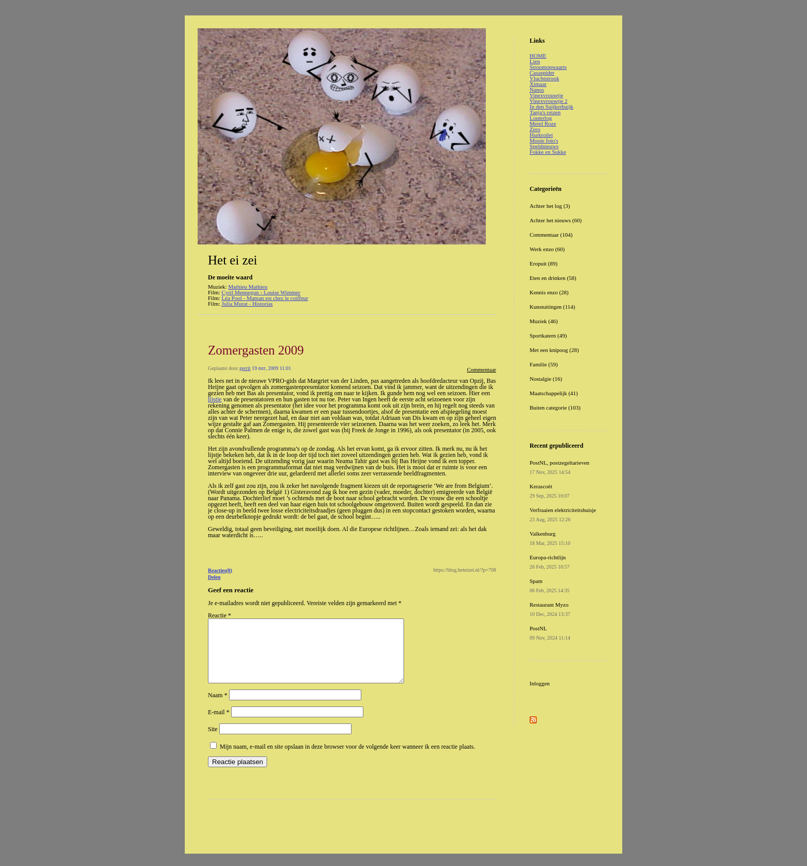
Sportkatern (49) (548, 335)
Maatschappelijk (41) (554, 393)
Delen (214, 577)
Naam (217, 707)
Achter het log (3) (550, 206)
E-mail (219, 724)
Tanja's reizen (545, 112)
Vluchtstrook (544, 78)
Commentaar (481, 369)
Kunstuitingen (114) (552, 307)
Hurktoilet (541, 135)
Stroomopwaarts (548, 67)
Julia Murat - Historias (247, 304)
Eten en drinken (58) (553, 278)
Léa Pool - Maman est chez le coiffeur (265, 298)
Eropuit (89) (543, 263)
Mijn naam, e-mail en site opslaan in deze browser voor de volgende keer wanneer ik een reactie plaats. (347, 759)
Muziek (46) (544, 321)
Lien (535, 61)
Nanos (537, 89)
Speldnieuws (544, 146)
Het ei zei (232, 260)
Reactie (219, 615)
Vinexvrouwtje (546, 95)
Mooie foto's (544, 140)
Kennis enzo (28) (549, 292)
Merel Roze (543, 123)
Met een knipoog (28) (554, 350)
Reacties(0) (220, 570)
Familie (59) (544, 364)
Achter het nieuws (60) (556, 220)
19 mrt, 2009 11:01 (271, 368)
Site (213, 741)
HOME (538, 55)
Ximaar (538, 84)
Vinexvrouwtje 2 (549, 101)
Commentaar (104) (551, 235)
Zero (535, 129)
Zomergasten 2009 (256, 350)
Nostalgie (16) (546, 379)
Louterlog (541, 118)
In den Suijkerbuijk (551, 106)
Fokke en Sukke (548, 152)
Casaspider (542, 72)
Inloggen (540, 683)
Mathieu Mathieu (247, 287)
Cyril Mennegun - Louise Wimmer (261, 292)
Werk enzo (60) (547, 249)
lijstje (215, 399)
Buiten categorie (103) (555, 407)
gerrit (245, 368)
